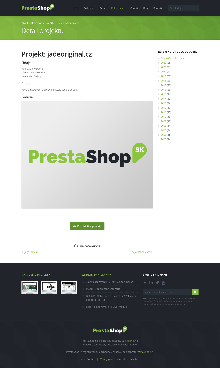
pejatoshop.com (141, 252)
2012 (163, 107)
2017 (163, 85)
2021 (163, 67)
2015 (163, 94)
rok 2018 (49, 22)
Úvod (25, 22)
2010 (163, 116)
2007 (163, 130)
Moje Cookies (87, 359)
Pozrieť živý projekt (87, 226)
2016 (163, 89)
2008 (163, 125)
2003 (163, 139)
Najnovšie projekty (35, 274)
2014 (163, 98)
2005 (163, 134)
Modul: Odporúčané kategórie (103, 288)
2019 (163, 76)
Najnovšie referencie (173, 58)
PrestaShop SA (144, 351)
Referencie (36, 22)
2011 (163, 112)
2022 (163, 62)
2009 (163, 121)
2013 (163, 103)
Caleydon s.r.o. (130, 340)
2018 (163, 80)
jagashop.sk (31, 252)
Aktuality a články (96, 274)
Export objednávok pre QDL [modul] (106, 306)
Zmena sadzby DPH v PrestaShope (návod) (110, 281)
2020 (163, 71)
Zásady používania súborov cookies (120, 359)
